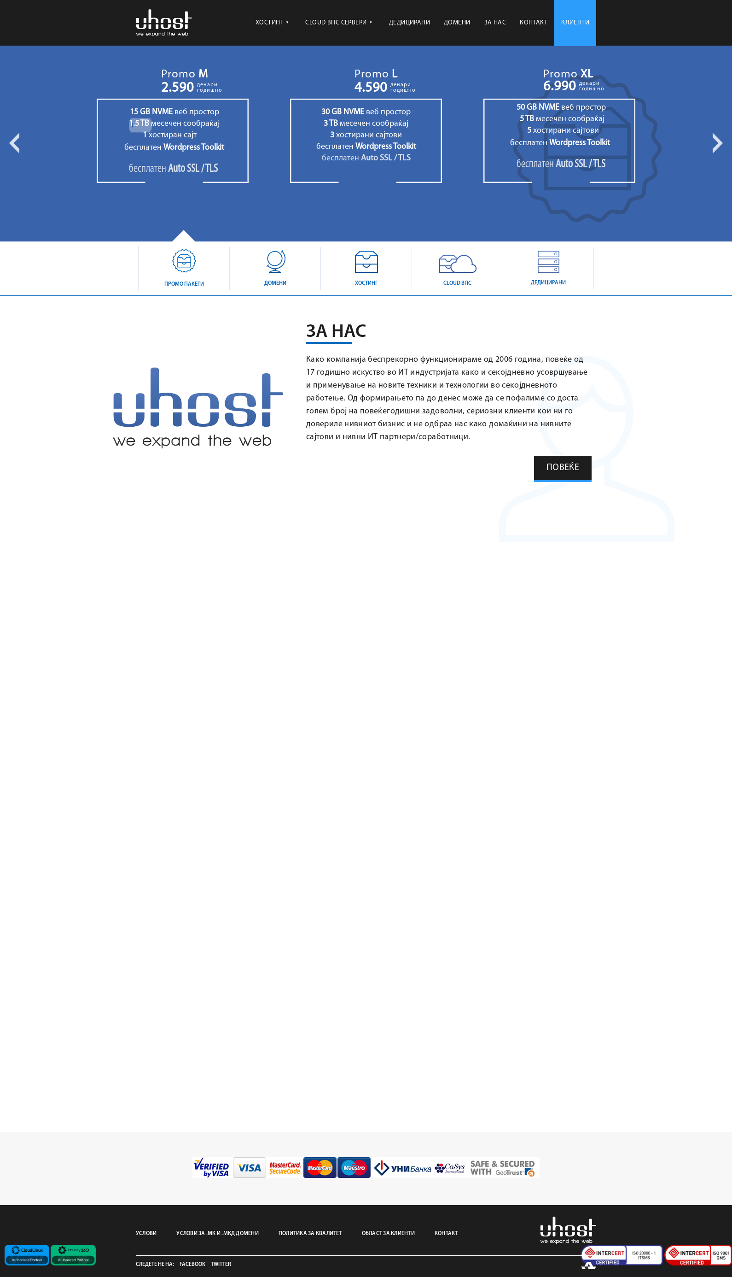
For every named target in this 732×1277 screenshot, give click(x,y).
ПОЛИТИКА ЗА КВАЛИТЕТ (310, 1233)
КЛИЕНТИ (575, 22)
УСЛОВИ (146, 1233)
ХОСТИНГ (272, 22)
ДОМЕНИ (457, 22)
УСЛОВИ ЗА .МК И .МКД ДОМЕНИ (217, 1233)
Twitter (221, 1264)
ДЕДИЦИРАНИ (409, 22)
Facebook (192, 1264)
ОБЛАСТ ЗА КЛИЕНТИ (388, 1233)
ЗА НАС (495, 22)
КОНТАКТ (533, 22)
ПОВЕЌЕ (562, 467)
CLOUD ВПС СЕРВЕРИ (338, 22)
